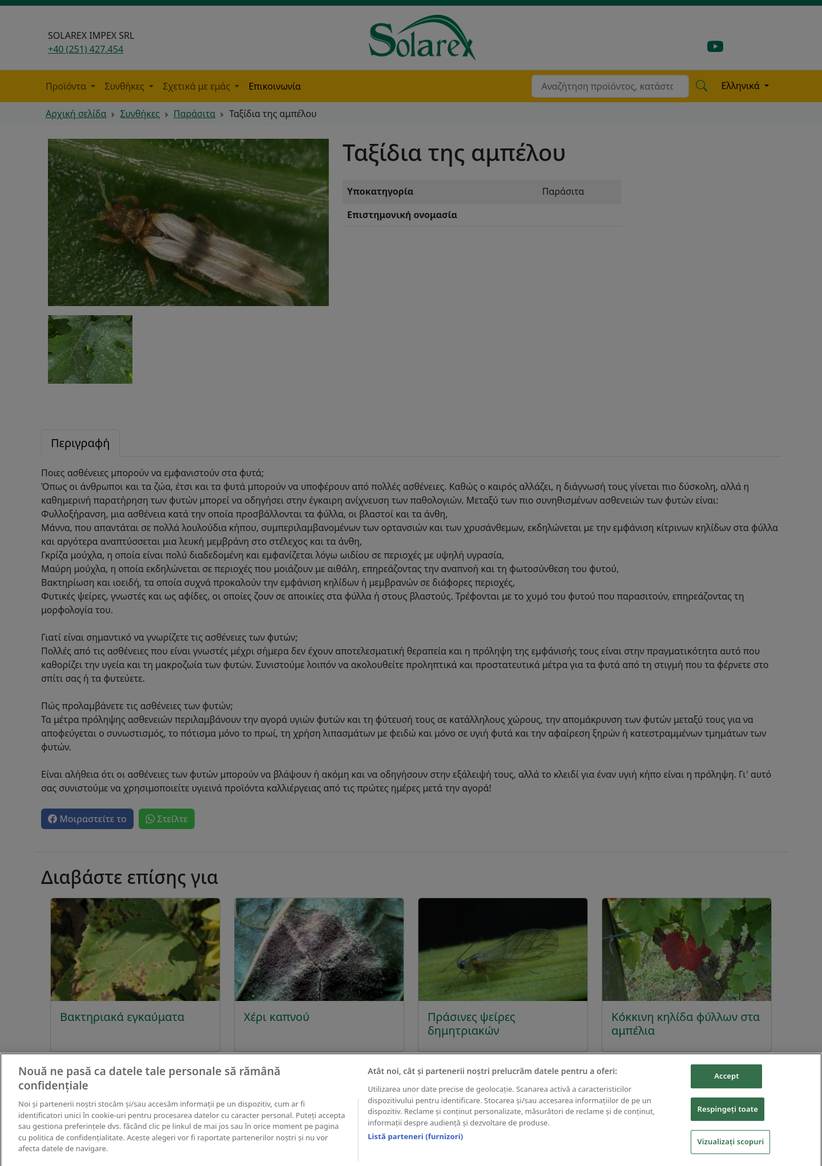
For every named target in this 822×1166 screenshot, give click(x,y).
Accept (726, 1085)
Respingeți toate (727, 1118)
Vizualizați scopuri (730, 1150)
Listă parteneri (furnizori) (415, 1145)
